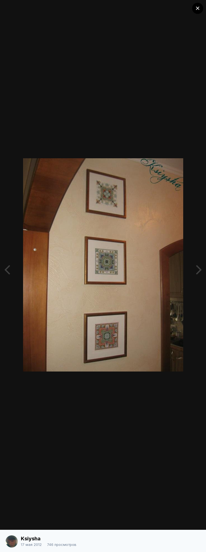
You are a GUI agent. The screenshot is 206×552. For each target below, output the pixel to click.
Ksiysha (31, 538)
